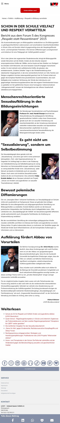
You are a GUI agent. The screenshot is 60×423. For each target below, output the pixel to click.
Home (4, 18)
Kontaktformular (30, 369)
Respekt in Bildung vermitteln (36, 18)
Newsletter (4, 390)
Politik (10, 18)
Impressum (4, 385)
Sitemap (3, 388)
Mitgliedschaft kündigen (8, 393)
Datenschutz (5, 383)
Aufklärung (19, 18)
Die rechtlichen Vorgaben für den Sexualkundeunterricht (24, 326)
